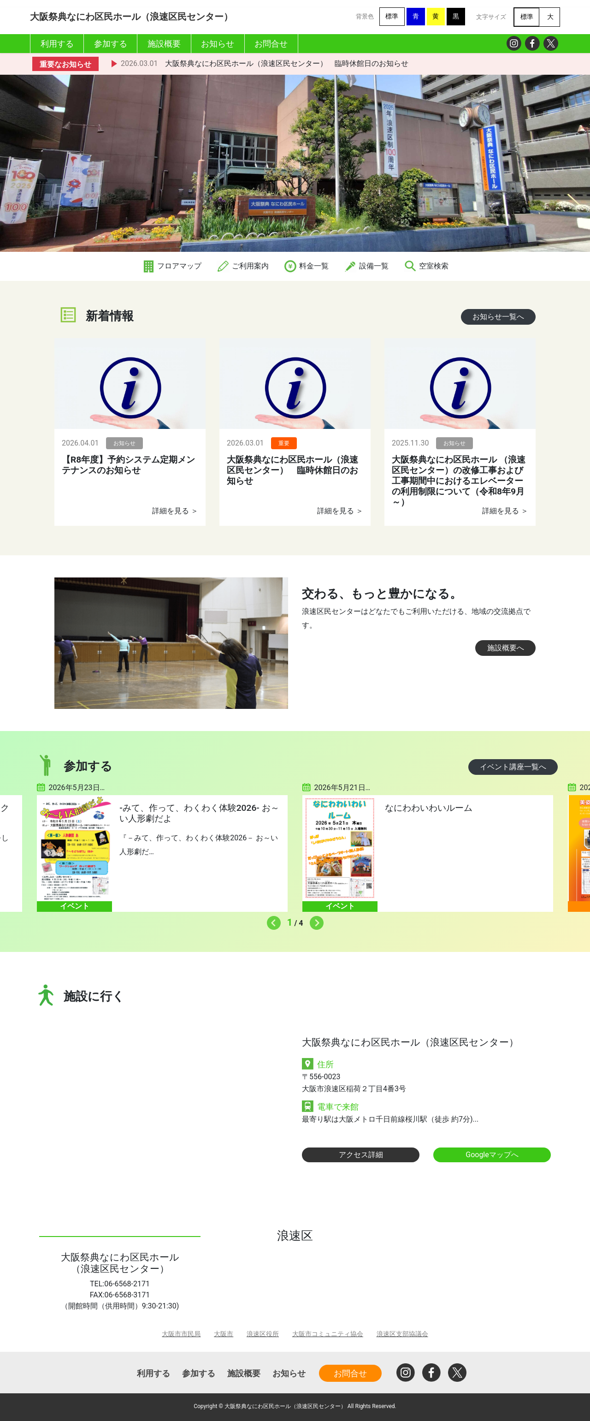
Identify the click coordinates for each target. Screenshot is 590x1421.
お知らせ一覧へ (498, 316)
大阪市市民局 (181, 1334)
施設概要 (243, 1373)
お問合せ (350, 1373)
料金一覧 (306, 266)
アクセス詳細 (361, 1154)
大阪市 (223, 1334)
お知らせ (289, 1373)
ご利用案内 (242, 266)
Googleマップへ (492, 1154)
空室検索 (425, 266)
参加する (198, 1373)
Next (314, 920)
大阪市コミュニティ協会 (327, 1334)
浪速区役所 (263, 1334)
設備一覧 (366, 266)
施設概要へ (505, 647)
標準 (391, 16)
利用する (153, 1373)
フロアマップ (171, 266)
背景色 (365, 16)
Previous (271, 920)
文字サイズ (491, 16)
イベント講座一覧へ (513, 766)
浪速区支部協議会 (402, 1334)
